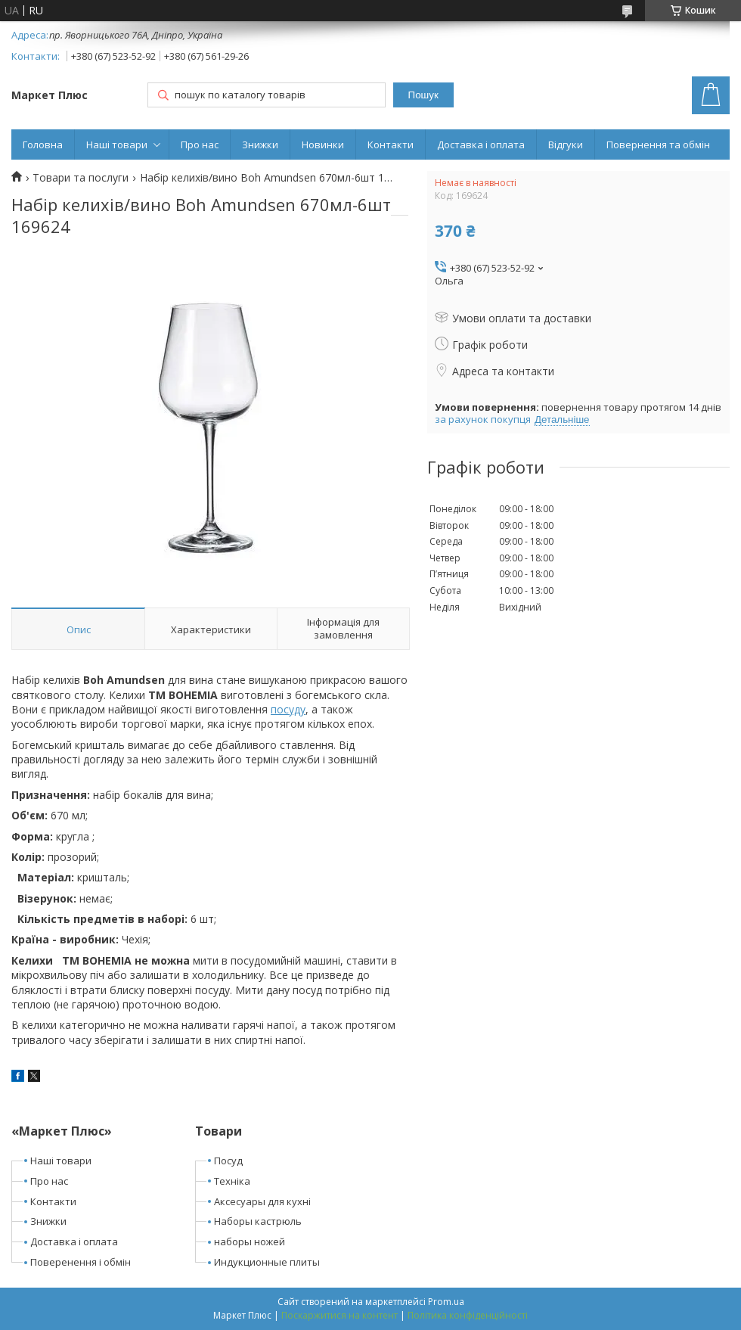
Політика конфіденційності (468, 1315)
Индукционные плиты (267, 1262)
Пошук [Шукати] (423, 95)
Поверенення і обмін (80, 1262)
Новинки (323, 144)
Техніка (232, 1181)
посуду (288, 709)
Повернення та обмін (658, 144)
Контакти (390, 144)
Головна (43, 144)
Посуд (228, 1160)
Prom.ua (446, 1301)
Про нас (200, 144)
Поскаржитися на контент (339, 1315)
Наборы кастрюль (258, 1221)
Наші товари (116, 144)
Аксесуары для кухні (262, 1201)
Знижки (260, 144)
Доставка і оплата (481, 144)
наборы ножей (249, 1241)
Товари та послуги (81, 178)
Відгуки (565, 144)
